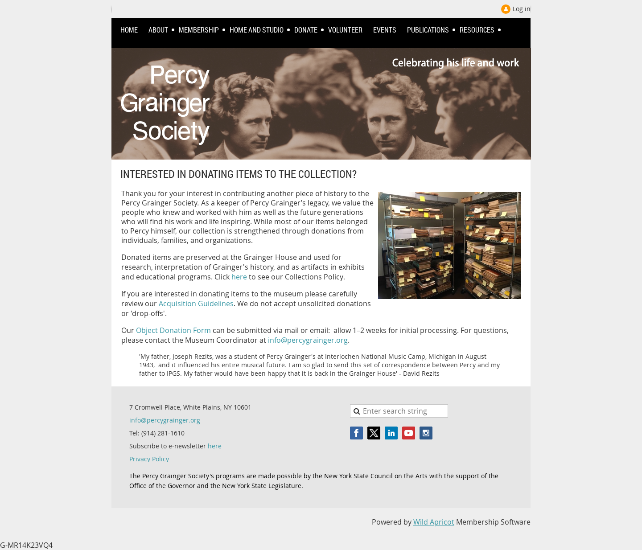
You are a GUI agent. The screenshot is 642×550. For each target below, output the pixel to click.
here (239, 277)
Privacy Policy (149, 459)
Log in (522, 8)
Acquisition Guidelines (196, 303)
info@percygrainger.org (308, 340)
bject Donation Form (176, 330)
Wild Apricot (433, 522)
